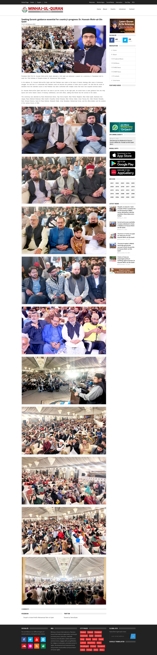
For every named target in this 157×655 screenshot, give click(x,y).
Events (113, 9)
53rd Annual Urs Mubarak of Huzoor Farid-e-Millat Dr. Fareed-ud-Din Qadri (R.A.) (122, 142)
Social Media (110, 2)
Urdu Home (115, 80)
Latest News (114, 204)
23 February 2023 (30, 24)
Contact (132, 9)
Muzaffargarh (85, 646)
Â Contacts (115, 76)
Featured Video (115, 85)
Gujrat (91, 636)
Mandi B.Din (91, 643)
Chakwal (90, 632)
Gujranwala (84, 636)
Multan (99, 643)
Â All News (115, 63)
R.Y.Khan (93, 646)
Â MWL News (116, 67)
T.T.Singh (89, 650)
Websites (92, 2)
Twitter (67, 613)
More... (102, 650)
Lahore (95, 639)
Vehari (96, 650)
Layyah (101, 639)
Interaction (119, 2)
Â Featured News (117, 59)
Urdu (45, 2)
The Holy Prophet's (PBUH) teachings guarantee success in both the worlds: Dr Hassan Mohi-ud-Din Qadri (126, 247)
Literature (122, 9)
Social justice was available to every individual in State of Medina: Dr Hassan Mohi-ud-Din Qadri (126, 224)
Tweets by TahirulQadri (71, 617)
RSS (133, 2)
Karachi (88, 639)
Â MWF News (116, 72)
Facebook (24, 613)
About (105, 9)
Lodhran (83, 643)
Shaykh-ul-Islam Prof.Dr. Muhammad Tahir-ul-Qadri (38, 617)
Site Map (127, 2)
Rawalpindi (101, 646)
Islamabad (98, 636)
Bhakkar (83, 632)
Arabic (32, 2)
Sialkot (83, 650)
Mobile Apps (100, 2)
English (39, 2)
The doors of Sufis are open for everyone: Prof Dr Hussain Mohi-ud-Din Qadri (126, 235)
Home (99, 9)
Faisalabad (98, 632)
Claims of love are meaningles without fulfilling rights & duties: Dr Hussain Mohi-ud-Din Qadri (126, 259)
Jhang (82, 639)
